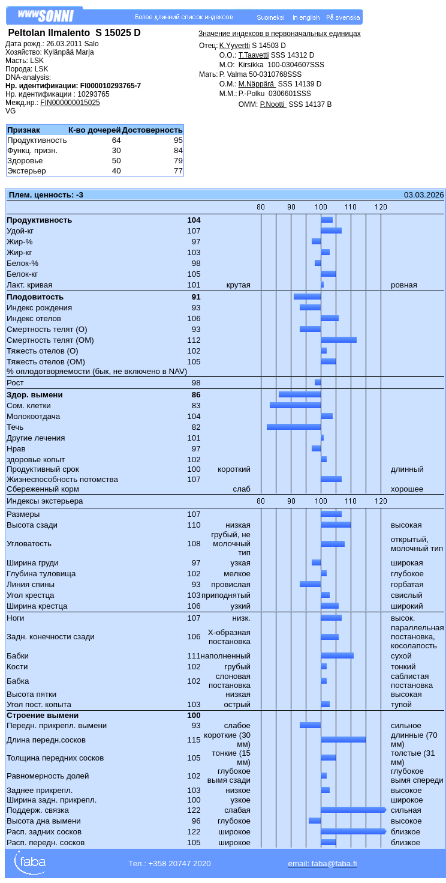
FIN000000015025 (70, 102)
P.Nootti (273, 104)
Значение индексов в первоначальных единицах (279, 33)
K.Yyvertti (234, 45)
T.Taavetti (254, 55)
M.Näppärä (257, 84)
